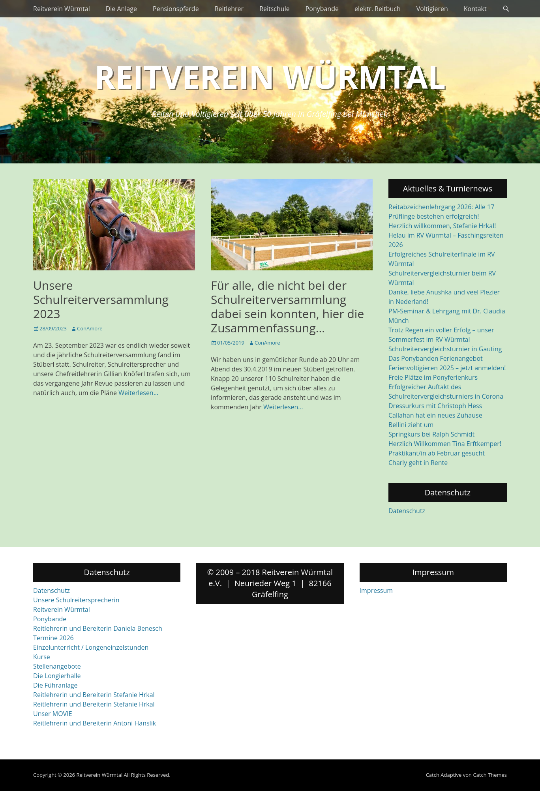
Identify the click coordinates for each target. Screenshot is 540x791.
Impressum (376, 590)
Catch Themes (490, 774)
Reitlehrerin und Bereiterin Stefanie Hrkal (94, 694)
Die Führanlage (55, 685)
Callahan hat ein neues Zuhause (435, 415)
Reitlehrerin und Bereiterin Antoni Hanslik (94, 723)
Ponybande (322, 8)
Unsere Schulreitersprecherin (76, 600)
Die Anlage (121, 8)
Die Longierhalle (57, 675)
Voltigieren (432, 8)
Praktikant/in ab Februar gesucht (436, 453)
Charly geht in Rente (418, 462)
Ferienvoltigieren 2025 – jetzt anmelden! (447, 368)
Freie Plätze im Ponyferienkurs (433, 377)
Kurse (41, 656)
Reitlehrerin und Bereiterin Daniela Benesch (97, 628)
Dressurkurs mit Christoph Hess (435, 405)
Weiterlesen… (138, 392)
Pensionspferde (176, 8)
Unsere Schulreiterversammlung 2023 (101, 299)
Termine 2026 (53, 638)
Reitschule (274, 8)
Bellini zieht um (410, 424)
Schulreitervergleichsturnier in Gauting (445, 349)
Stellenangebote (57, 666)
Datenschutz (406, 510)
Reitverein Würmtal (61, 8)
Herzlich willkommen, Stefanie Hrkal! (442, 225)
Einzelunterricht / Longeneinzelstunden (90, 647)
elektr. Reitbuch (377, 8)
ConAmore (90, 328)
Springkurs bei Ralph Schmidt (431, 434)
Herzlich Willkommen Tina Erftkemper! (444, 443)
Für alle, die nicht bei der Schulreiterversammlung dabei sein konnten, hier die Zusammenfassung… (287, 306)
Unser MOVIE (52, 713)
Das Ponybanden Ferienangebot (435, 358)
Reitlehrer (229, 8)
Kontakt (475, 8)
